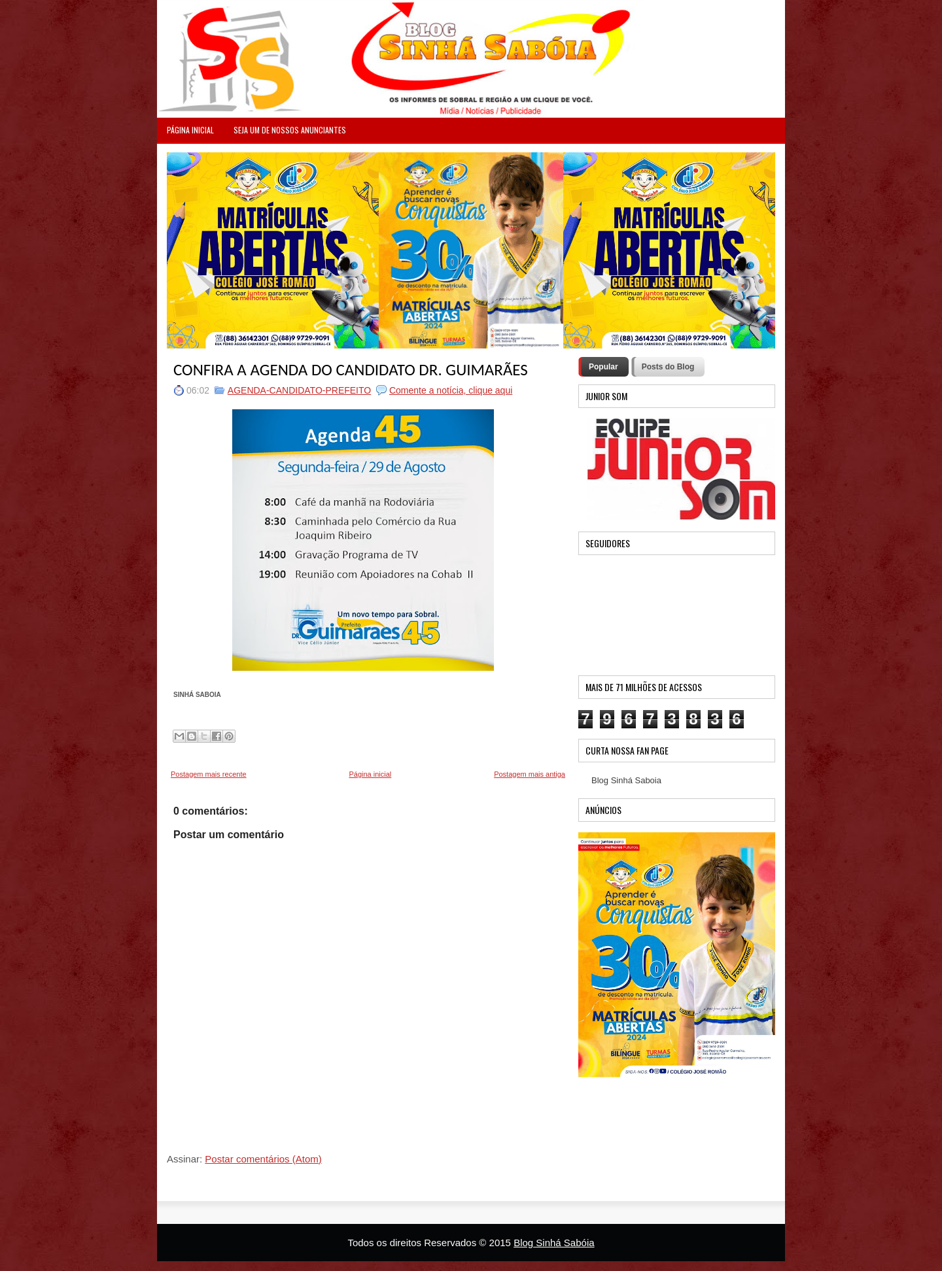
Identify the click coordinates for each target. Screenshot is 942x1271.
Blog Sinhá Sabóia (554, 1242)
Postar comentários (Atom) (263, 1158)
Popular (603, 366)
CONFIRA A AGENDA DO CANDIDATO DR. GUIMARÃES (350, 370)
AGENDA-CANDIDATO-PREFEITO (299, 390)
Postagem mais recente (209, 774)
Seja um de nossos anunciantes (290, 129)
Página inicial (370, 774)
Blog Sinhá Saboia (626, 780)
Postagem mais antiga (529, 774)
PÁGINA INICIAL (190, 129)
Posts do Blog (668, 366)
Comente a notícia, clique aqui (450, 390)
